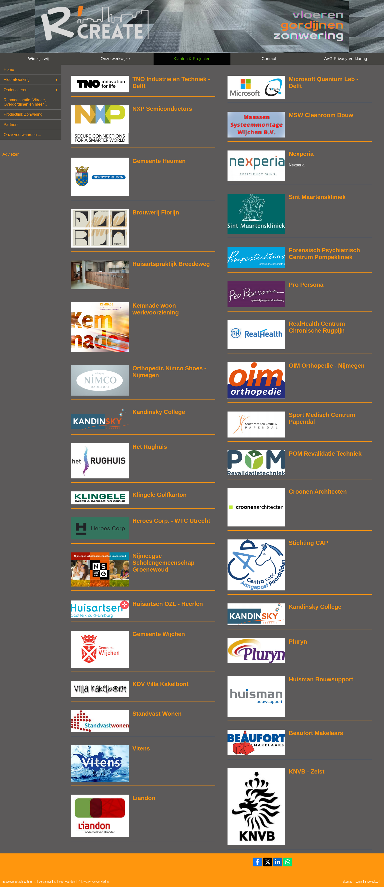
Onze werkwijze (115, 58)
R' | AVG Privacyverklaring (93, 881)
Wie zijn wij (38, 58)
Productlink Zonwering (23, 114)
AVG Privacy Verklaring (345, 58)
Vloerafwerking (17, 79)
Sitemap (347, 881)
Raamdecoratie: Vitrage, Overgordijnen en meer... (25, 102)
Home (9, 69)
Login (359, 881)
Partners (11, 125)
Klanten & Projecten (192, 58)
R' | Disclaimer (42, 881)
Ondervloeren (15, 90)
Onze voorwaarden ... (22, 135)
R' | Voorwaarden (64, 881)
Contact (269, 58)
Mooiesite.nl (372, 881)
